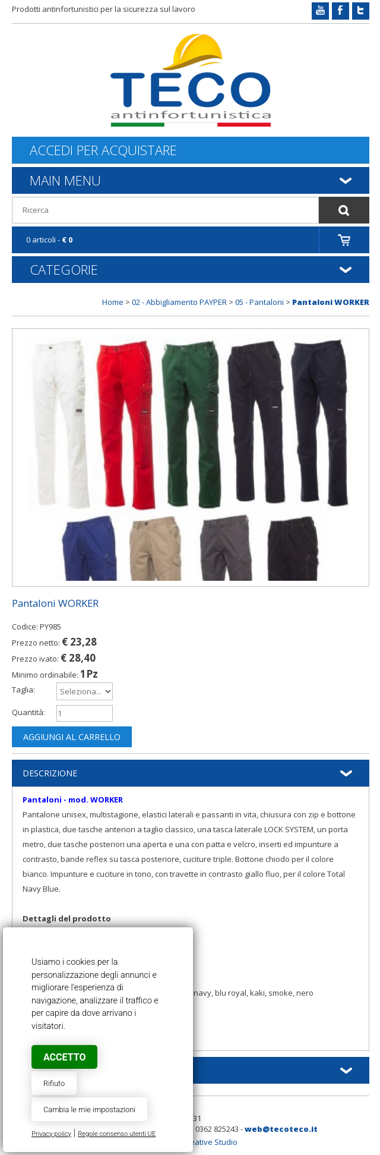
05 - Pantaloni (259, 302)
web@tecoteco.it (281, 1128)
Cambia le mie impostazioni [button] (89, 1109)
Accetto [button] (64, 1057)
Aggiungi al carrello (72, 736)
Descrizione (50, 773)
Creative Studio (210, 1142)
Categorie (64, 269)
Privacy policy (51, 1134)
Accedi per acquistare (103, 150)
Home (113, 302)
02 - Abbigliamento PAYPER (179, 302)
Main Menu (65, 180)
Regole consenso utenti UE (117, 1134)
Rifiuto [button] (54, 1083)
